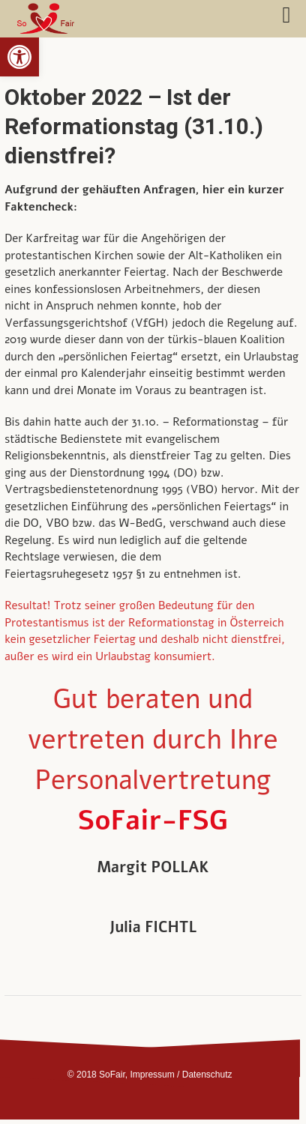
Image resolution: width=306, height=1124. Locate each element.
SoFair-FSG (153, 821)
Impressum (152, 1074)
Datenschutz (207, 1074)
